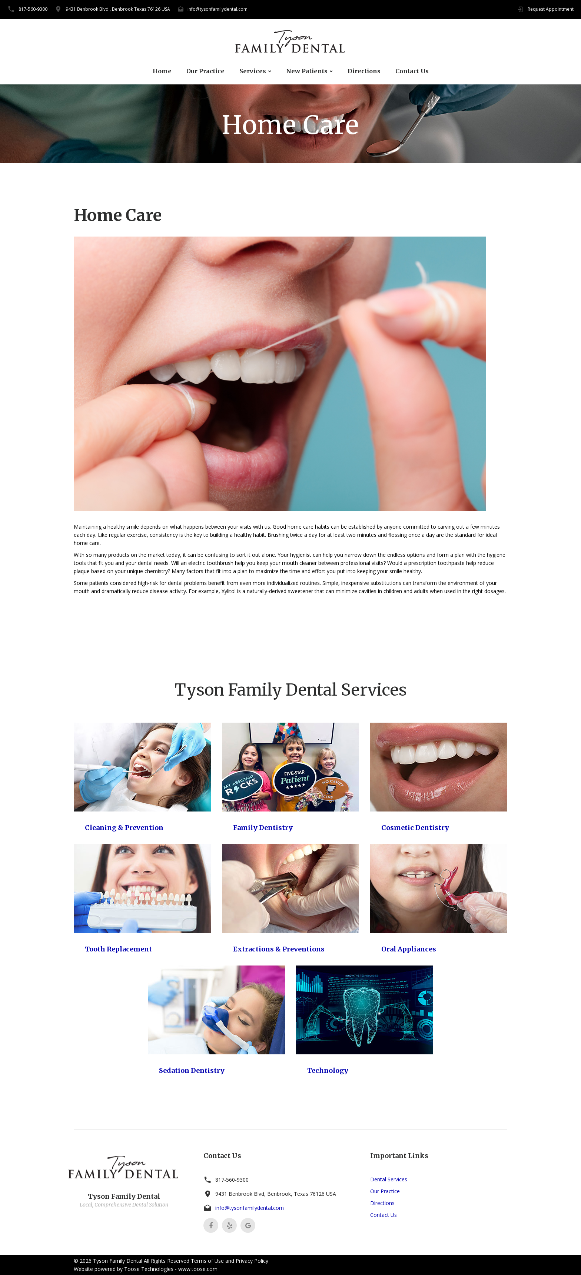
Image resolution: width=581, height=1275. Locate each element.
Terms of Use (207, 1260)
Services (252, 71)
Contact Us (412, 71)
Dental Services (388, 1179)
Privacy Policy (252, 1260)
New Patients (307, 71)
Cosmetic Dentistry (415, 827)
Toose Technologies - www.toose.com (171, 1268)
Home (162, 71)
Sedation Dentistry (192, 1070)
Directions (364, 71)
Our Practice (205, 71)
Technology (327, 1070)
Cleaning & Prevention (124, 827)
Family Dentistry (263, 827)
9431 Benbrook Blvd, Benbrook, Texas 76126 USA (275, 1193)
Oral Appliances (408, 949)
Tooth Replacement (118, 949)
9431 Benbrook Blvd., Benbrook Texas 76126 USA (118, 9)
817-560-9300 (33, 9)
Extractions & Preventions (279, 949)
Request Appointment (551, 9)
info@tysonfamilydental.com (217, 9)
